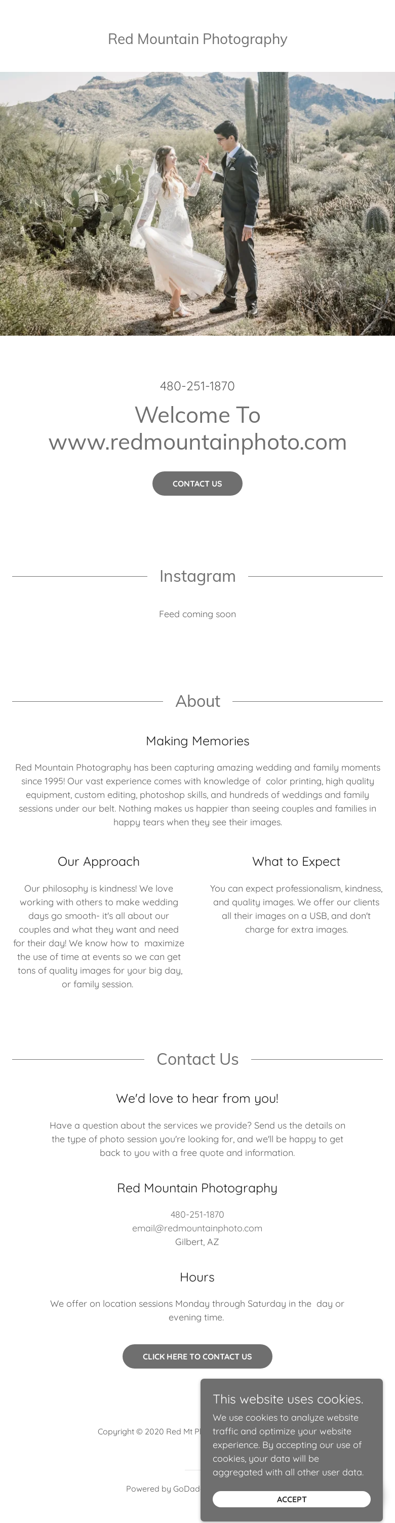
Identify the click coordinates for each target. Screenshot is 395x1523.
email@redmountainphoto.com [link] (197, 1228)
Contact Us (197, 483)
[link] (198, 38)
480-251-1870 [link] (197, 385)
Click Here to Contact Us (197, 1356)
